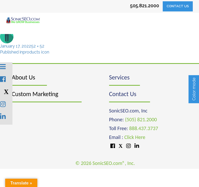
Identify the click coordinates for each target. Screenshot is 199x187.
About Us (23, 77)
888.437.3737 (143, 128)
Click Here (134, 137)
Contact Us (178, 6)
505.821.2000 (144, 5)
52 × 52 (37, 46)
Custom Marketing (35, 94)
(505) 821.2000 (141, 119)
